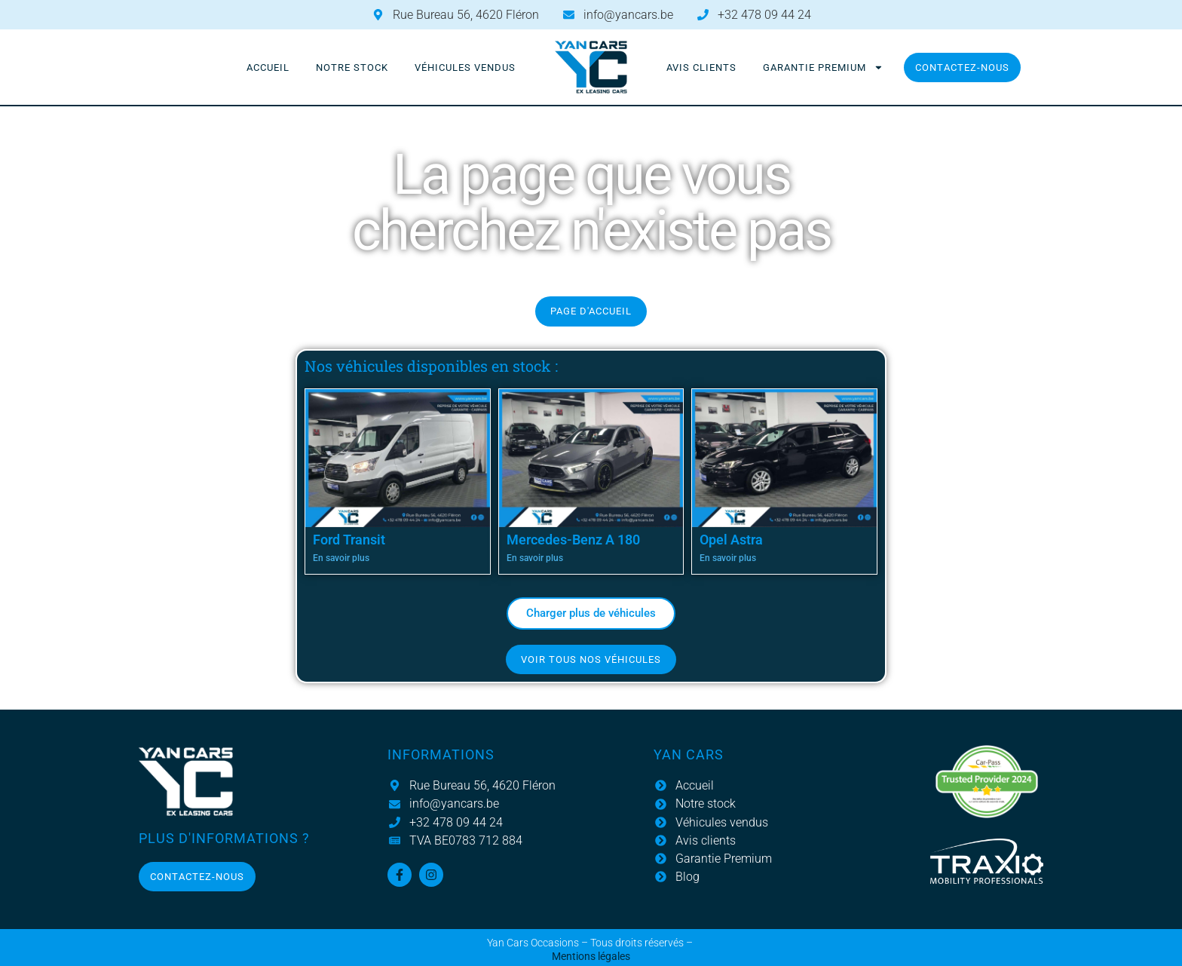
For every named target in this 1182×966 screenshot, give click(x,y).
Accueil (268, 67)
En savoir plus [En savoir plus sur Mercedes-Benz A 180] (535, 558)
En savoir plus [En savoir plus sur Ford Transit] (341, 558)
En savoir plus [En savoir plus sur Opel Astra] (728, 558)
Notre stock (352, 67)
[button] (591, 613)
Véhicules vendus (465, 67)
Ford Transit (349, 539)
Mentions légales (591, 956)
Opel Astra (731, 539)
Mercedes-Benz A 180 (573, 539)
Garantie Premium (823, 67)
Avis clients (701, 67)
